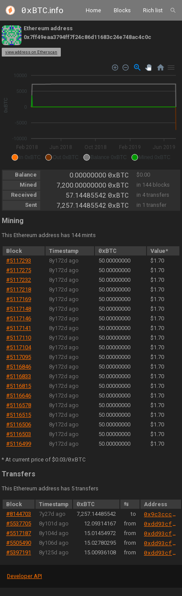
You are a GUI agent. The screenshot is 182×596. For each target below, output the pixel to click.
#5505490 (18, 542)
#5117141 (18, 328)
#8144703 (18, 514)
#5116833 (18, 376)
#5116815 (18, 386)
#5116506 (18, 424)
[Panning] (148, 67)
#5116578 (18, 405)
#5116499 (18, 443)
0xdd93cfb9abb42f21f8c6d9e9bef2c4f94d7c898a (161, 523)
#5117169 (18, 299)
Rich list (153, 10)
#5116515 (18, 415)
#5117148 (18, 308)
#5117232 (18, 280)
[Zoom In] (115, 67)
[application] (91, 112)
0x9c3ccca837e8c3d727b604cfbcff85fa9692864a (161, 514)
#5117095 (18, 357)
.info (42, 10)
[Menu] (171, 67)
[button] (26, 157)
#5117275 (18, 270)
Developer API (24, 576)
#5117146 (18, 318)
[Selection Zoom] (137, 67)
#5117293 (18, 260)
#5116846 (18, 366)
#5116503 (18, 434)
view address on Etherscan (31, 52)
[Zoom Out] (126, 67)
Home (93, 10)
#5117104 (18, 347)
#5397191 (18, 552)
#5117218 (18, 289)
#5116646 (18, 395)
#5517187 (18, 533)
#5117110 (18, 337)
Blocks (122, 10)
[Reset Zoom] (160, 67)
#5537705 (18, 523)
